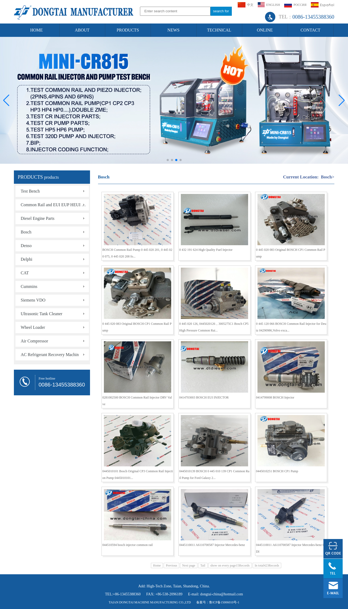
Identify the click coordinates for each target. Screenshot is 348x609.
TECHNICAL (219, 30)
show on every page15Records (230, 565)
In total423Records (267, 565)
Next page (188, 565)
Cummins (29, 286)
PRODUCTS (128, 30)
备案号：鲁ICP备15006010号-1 (217, 602)
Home (157, 565)
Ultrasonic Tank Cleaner (41, 313)
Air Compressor (34, 341)
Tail (202, 565)
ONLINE (265, 30)
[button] (341, 100)
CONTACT (310, 30)
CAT (25, 273)
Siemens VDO (33, 300)
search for (221, 11)
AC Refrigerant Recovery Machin (50, 354)
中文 (245, 4)
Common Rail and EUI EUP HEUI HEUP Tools (55, 204)
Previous (171, 565)
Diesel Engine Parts (37, 218)
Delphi (27, 259)
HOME (36, 30)
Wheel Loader (33, 327)
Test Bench (30, 191)
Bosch (26, 232)
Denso (26, 245)
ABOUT (82, 30)
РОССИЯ (295, 4)
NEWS (173, 30)
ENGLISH (269, 4)
